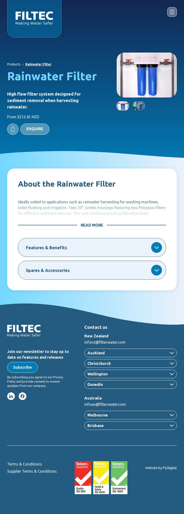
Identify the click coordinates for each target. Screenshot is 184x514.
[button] (28, 129)
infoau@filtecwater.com (105, 404)
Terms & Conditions (24, 464)
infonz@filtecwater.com (105, 342)
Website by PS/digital (161, 468)
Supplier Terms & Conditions (32, 471)
